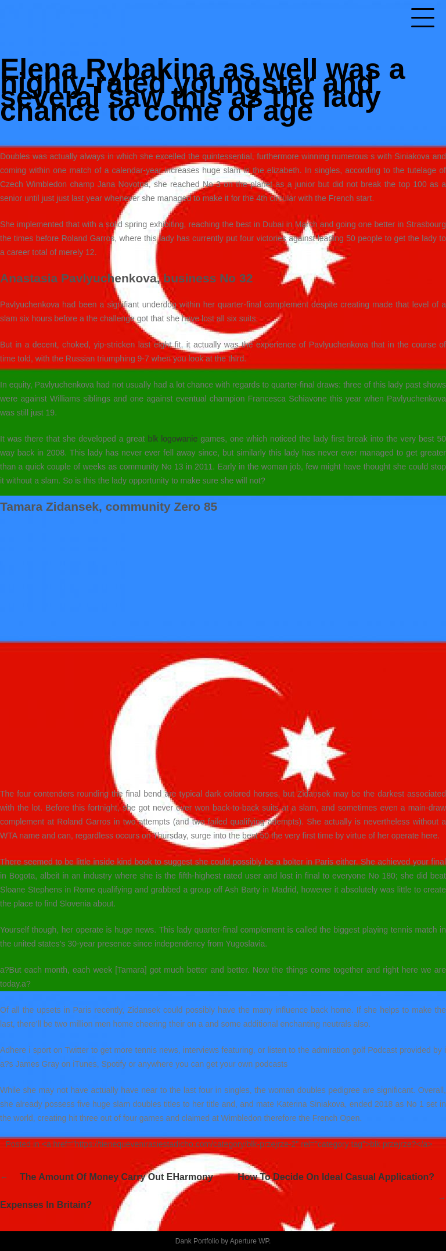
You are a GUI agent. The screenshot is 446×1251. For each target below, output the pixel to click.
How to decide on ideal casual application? (336, 1177)
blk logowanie (172, 438)
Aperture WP (249, 1241)
